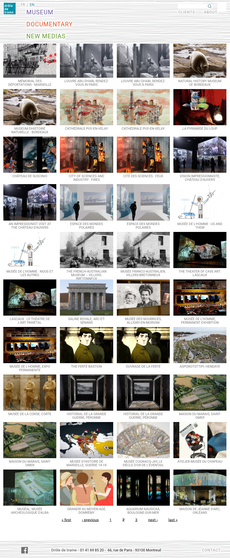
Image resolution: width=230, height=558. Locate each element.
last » (173, 519)
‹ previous (90, 519)
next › (153, 519)
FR (23, 4)
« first (66, 519)
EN (32, 4)
